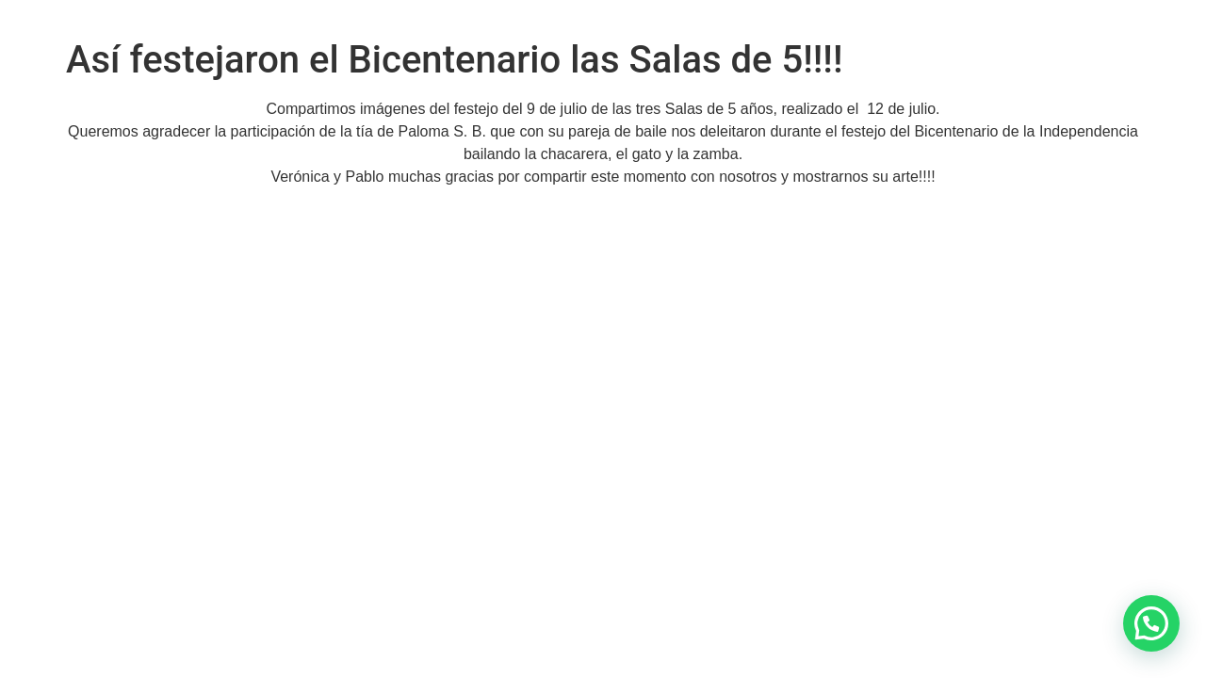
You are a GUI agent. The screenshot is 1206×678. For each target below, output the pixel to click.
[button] (1151, 623)
